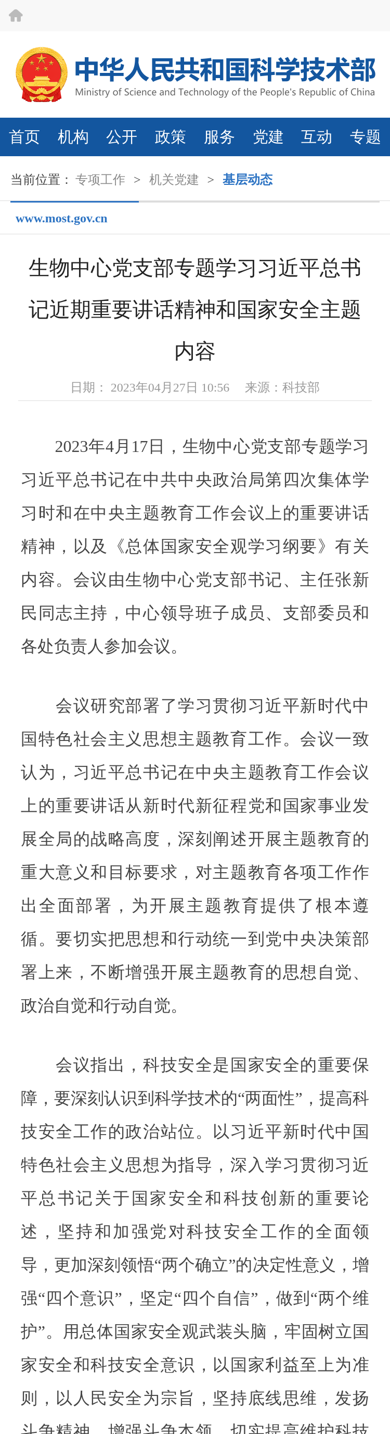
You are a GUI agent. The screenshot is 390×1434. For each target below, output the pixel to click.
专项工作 (100, 179)
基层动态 (247, 179)
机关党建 (174, 179)
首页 (24, 136)
